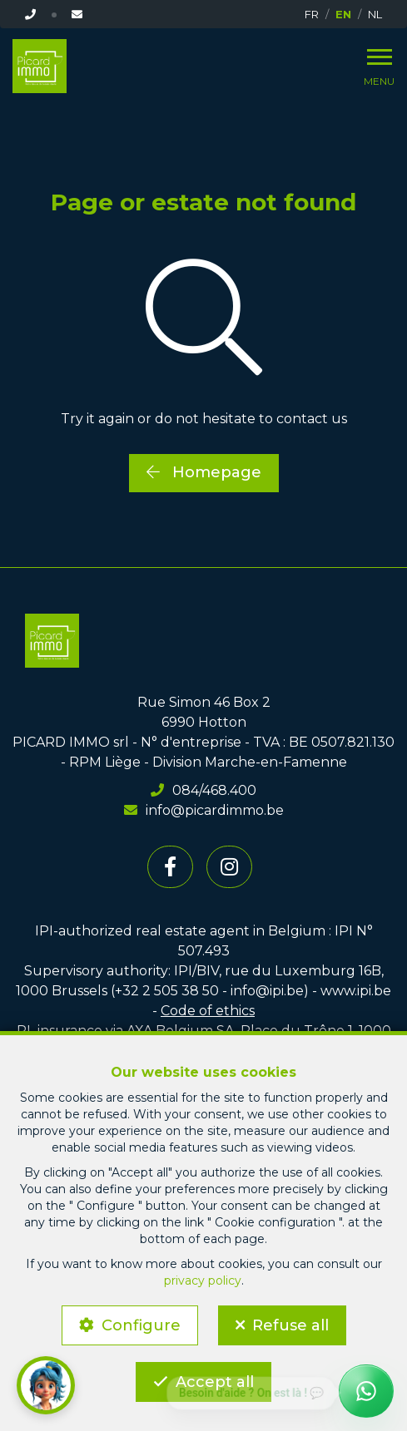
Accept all (215, 1382)
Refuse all (290, 1325)
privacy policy (202, 1280)
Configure (141, 1325)
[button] (46, 1385)
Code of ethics (208, 1011)
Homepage (203, 472)
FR (312, 14)
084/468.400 (203, 790)
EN (343, 14)
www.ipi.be (355, 991)
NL (375, 14)
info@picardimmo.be (204, 810)
